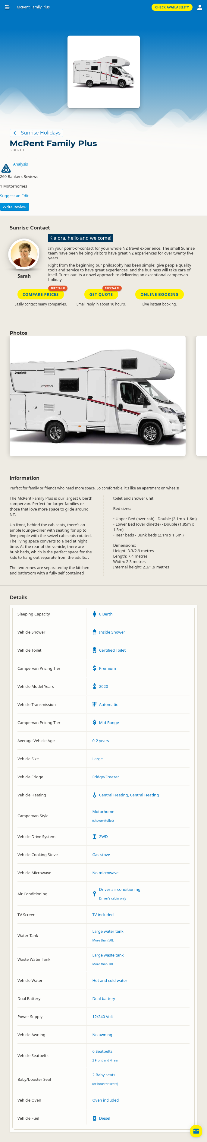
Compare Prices (41, 294)
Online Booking (159, 294)
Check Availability (172, 7)
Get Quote (101, 294)
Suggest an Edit (14, 195)
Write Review (15, 207)
